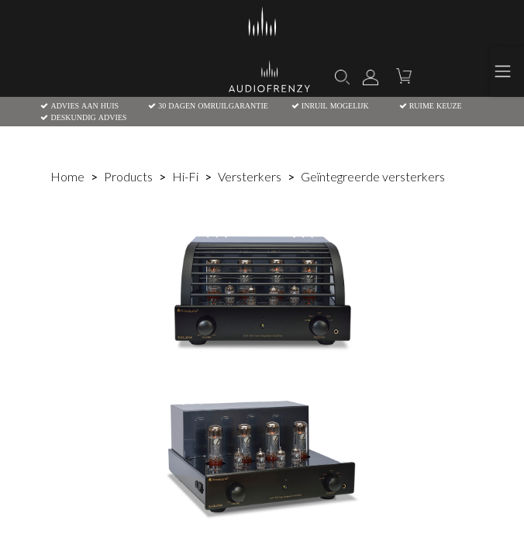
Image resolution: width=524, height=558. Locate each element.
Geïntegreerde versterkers (373, 176)
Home (67, 176)
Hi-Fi (185, 176)
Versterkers (249, 176)
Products (128, 176)
